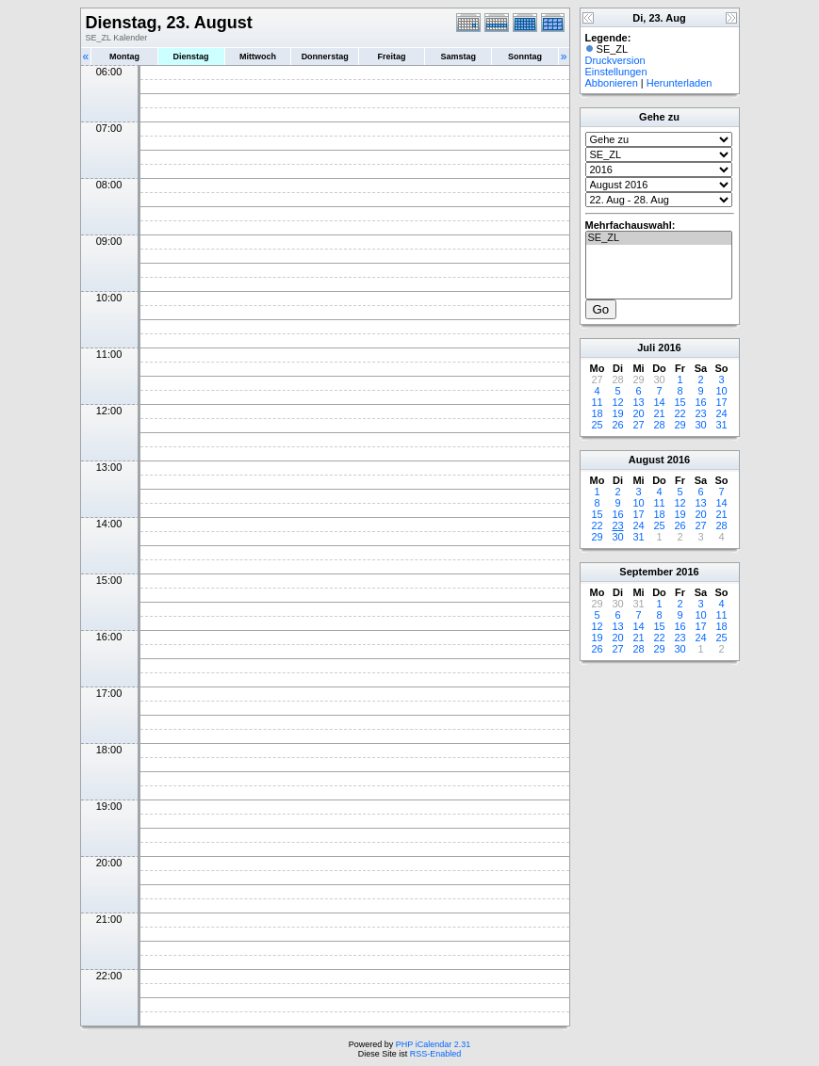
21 (658, 413)
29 (679, 424)
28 (658, 424)
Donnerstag (325, 56)
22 (679, 413)
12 (617, 402)
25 (596, 424)
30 (700, 424)
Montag (124, 56)
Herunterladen (680, 83)
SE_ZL (658, 238)
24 (721, 413)
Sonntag (525, 56)
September (646, 571)
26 (617, 424)
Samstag (458, 56)
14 (658, 402)
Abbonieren (611, 83)
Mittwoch (257, 56)
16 (700, 402)
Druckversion (615, 60)
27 (638, 424)
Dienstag (191, 56)
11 (596, 402)
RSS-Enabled (436, 1053)
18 (596, 413)
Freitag (392, 56)
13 (638, 402)
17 (721, 402)
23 (700, 413)
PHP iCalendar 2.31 (433, 1044)
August (646, 459)
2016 (669, 347)
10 (721, 390)
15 (679, 402)
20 (638, 413)
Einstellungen (616, 71)
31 (721, 424)
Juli (646, 347)
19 (617, 413)
